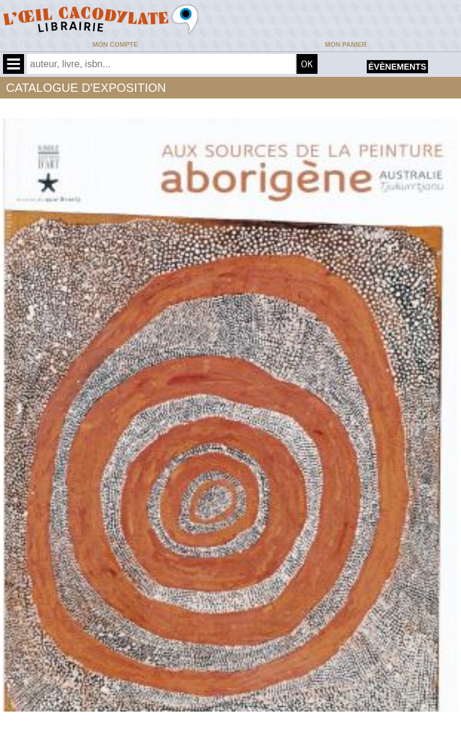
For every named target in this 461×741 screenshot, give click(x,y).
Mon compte (115, 44)
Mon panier (345, 44)
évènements (397, 66)
